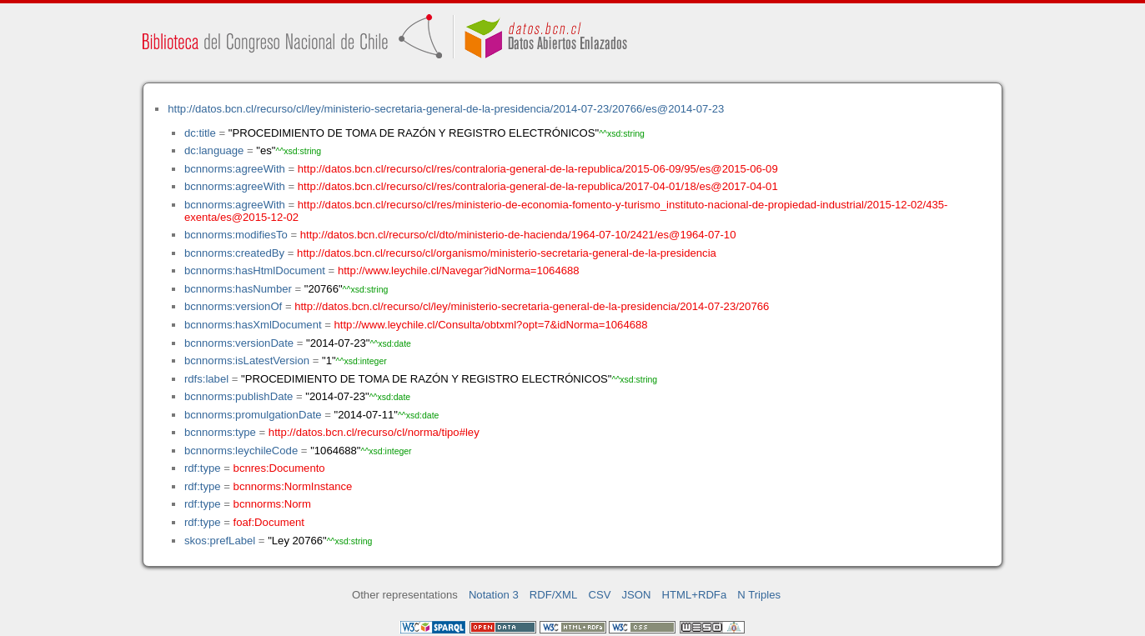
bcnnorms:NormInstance (293, 486)
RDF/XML (554, 594)
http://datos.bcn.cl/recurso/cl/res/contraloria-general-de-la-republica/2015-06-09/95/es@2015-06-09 (538, 169)
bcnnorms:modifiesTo (236, 234)
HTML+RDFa (694, 594)
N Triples (759, 594)
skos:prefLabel (219, 540)
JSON (636, 594)
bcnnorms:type (220, 432)
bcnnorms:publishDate (238, 396)
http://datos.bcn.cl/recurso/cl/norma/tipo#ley (374, 432)
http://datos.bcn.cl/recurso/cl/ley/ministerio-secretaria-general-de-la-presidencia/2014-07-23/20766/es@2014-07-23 (446, 109)
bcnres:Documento (279, 468)
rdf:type (202, 468)
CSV (599, 594)
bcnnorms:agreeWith (234, 169)
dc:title (200, 133)
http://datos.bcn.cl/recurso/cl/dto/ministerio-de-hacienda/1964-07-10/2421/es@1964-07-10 (518, 234)
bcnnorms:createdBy (234, 253)
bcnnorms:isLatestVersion (246, 360)
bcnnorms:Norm (272, 504)
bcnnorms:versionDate (239, 343)
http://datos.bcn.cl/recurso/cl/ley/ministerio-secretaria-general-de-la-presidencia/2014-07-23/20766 (531, 306)
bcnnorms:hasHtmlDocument (254, 270)
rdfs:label (206, 379)
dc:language (214, 150)
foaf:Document (269, 522)
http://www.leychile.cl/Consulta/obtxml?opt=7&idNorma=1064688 (491, 324)
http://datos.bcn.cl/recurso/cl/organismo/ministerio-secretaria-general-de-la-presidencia (506, 253)
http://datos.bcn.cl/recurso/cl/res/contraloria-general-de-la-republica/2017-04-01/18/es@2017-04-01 (538, 186)
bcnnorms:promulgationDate (253, 414)
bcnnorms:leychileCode (241, 450)
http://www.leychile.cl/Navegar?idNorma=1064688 (459, 270)
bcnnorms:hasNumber (238, 289)
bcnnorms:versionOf (233, 306)
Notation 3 (494, 594)
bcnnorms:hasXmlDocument (253, 324)
